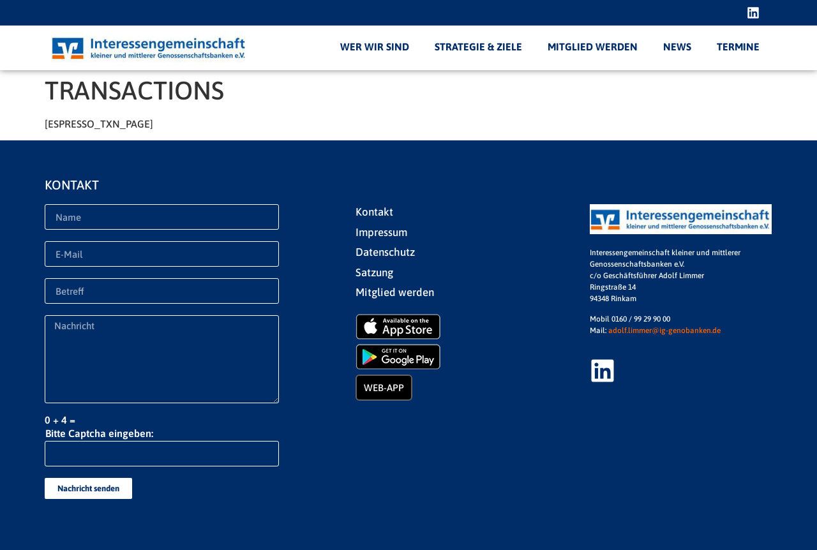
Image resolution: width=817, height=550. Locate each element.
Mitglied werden (593, 46)
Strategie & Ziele (478, 46)
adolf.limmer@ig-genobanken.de (664, 330)
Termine (738, 46)
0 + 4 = (60, 420)
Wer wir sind (374, 46)
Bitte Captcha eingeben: (99, 433)
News (677, 46)
